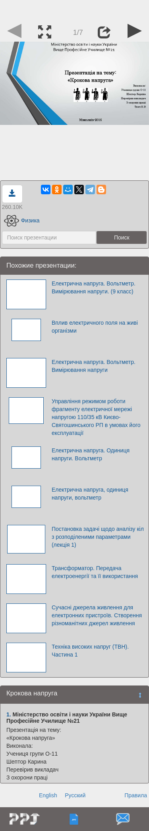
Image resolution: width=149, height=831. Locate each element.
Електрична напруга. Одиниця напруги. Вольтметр (91, 454)
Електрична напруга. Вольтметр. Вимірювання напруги (93, 366)
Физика (22, 220)
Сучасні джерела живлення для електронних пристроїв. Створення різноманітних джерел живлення (97, 615)
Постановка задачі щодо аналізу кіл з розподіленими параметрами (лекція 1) (98, 537)
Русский (75, 795)
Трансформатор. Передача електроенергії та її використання (95, 572)
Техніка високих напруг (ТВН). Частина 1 (90, 650)
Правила (135, 795)
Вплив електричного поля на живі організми (95, 327)
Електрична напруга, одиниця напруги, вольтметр (90, 493)
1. (8, 714)
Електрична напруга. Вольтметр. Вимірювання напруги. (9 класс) (93, 287)
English (48, 795)
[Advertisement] (74, 10)
